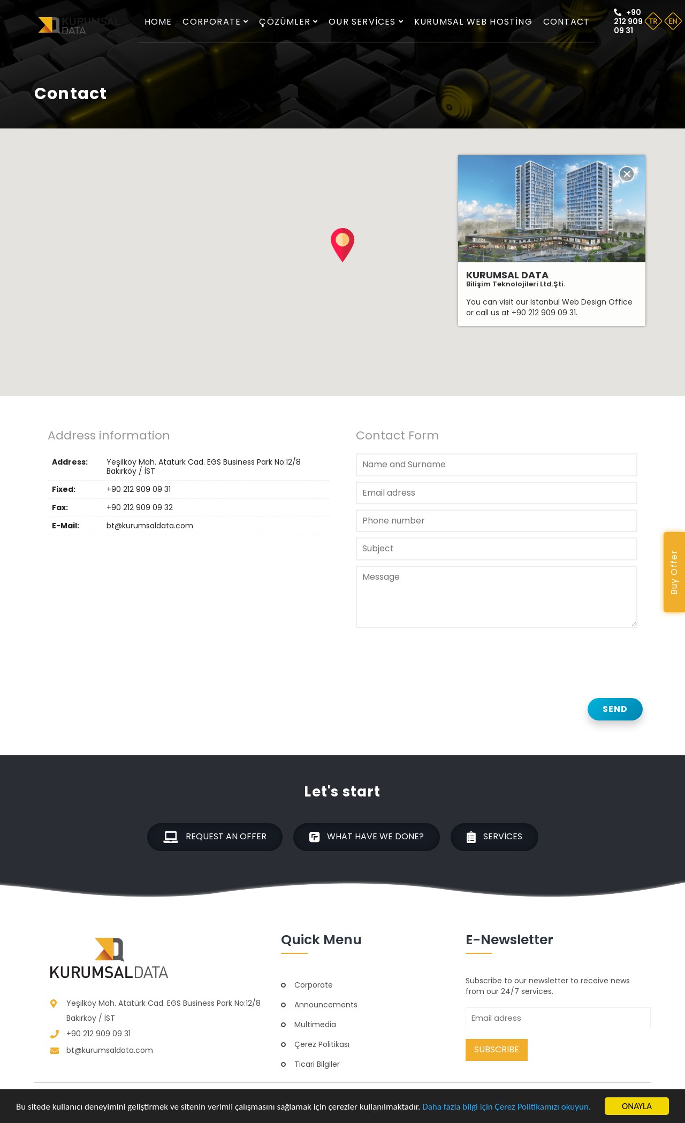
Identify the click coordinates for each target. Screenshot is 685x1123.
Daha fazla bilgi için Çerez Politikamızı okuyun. (506, 1106)
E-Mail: (65, 525)
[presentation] (437, 656)
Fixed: (63, 489)
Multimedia (315, 1024)
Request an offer (215, 836)
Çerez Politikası (321, 1044)
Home (158, 22)
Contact (566, 22)
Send (615, 709)
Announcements (325, 1004)
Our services (366, 22)
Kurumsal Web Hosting (473, 22)
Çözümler (288, 22)
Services (494, 836)
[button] (342, 245)
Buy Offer (674, 572)
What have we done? (366, 836)
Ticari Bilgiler (317, 1064)
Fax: (60, 507)
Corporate (215, 22)
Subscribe (496, 1049)
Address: (70, 462)
